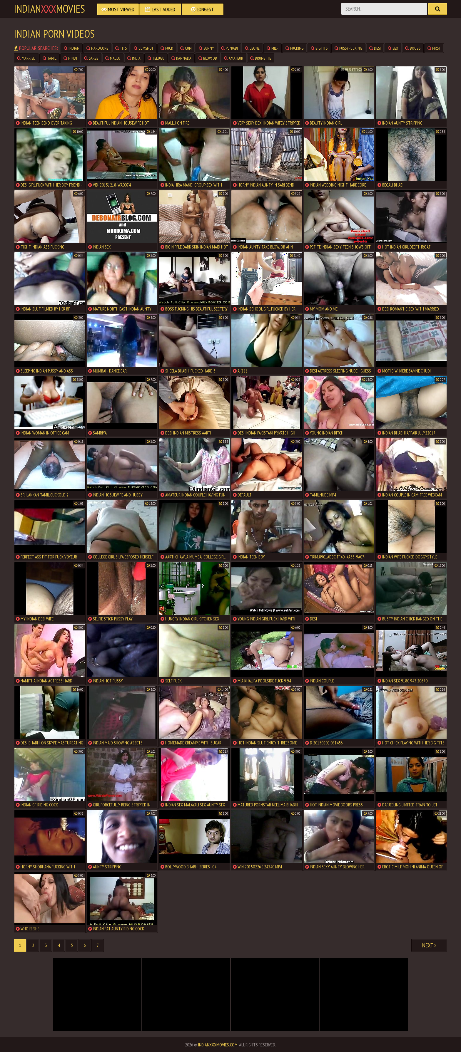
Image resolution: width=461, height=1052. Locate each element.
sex (393, 48)
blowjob (207, 58)
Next (429, 945)
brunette (260, 58)
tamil (49, 58)
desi (375, 48)
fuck (167, 48)
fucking (294, 48)
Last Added (160, 9)
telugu (156, 58)
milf (272, 48)
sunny (206, 48)
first (434, 48)
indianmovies (49, 9)
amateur (233, 58)
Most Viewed (117, 9)
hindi (70, 58)
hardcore (97, 48)
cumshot (143, 48)
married (26, 58)
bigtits (319, 48)
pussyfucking (348, 48)
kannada (181, 58)
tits (121, 48)
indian (71, 48)
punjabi (229, 48)
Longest (202, 9)
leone (252, 48)
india (134, 58)
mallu (112, 58)
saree (91, 58)
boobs (412, 48)
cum (186, 48)
